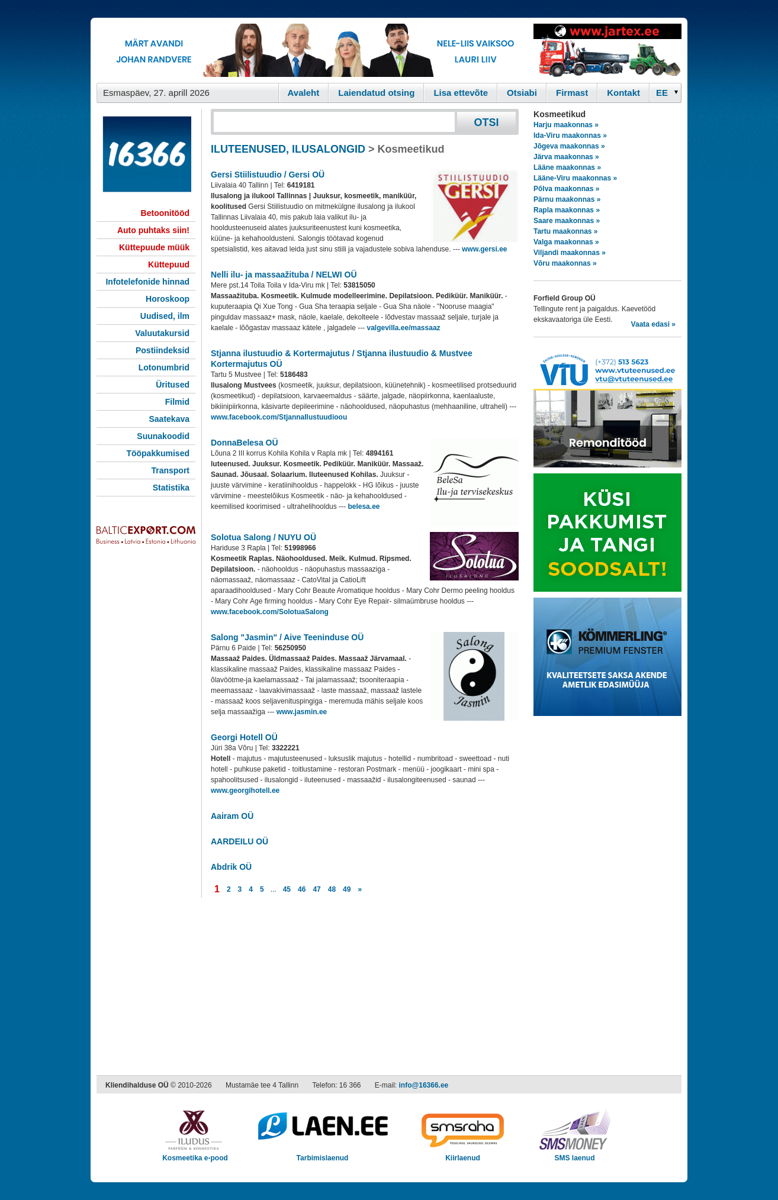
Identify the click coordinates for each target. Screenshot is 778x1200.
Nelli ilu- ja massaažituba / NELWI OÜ (284, 274)
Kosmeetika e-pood (195, 1154)
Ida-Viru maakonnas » (570, 135)
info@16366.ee (424, 1085)
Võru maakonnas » (565, 263)
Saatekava (169, 419)
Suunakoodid (163, 436)
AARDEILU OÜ (239, 841)
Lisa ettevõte (460, 93)
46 (302, 889)
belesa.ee (364, 506)
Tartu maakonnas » (565, 231)
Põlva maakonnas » (566, 189)
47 (316, 889)
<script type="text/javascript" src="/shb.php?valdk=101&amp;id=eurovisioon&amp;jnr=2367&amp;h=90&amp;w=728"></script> (312, 50)
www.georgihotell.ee (245, 790)
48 (332, 889)
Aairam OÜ (232, 816)
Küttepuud (168, 264)
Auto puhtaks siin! (153, 230)
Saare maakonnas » (566, 221)
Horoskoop (167, 299)
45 (287, 889)
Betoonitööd (165, 213)
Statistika (171, 487)
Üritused (172, 384)
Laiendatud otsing (376, 93)
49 (347, 889)
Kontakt (623, 93)
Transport (170, 470)
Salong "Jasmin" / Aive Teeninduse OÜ (287, 637)
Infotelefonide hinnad (147, 281)
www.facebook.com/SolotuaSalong (270, 612)
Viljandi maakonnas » (569, 253)
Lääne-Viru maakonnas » (575, 178)
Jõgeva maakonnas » (569, 146)
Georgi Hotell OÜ (244, 737)
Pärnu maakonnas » (566, 199)
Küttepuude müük (154, 247)
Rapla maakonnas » (566, 210)
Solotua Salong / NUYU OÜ (263, 537)
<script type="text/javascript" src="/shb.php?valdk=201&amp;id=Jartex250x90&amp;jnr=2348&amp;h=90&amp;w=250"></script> (607, 50)
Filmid (177, 402)
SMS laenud (574, 1154)
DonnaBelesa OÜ (244, 442)
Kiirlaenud (463, 1154)
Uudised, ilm (164, 316)
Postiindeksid (162, 350)
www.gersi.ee (484, 249)
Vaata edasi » (653, 324)
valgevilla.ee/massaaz (403, 328)
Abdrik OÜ (231, 867)
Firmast (572, 93)
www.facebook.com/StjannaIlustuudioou (279, 417)
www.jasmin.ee (302, 712)
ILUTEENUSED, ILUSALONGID (288, 149)
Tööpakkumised (157, 453)
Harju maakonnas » (566, 125)
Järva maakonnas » (566, 157)
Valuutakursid (162, 333)
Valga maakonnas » (566, 242)
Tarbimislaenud (322, 1154)
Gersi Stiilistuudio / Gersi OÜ (267, 174)
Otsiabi (522, 93)
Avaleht (304, 93)
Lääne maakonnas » (567, 167)
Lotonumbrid (164, 367)
